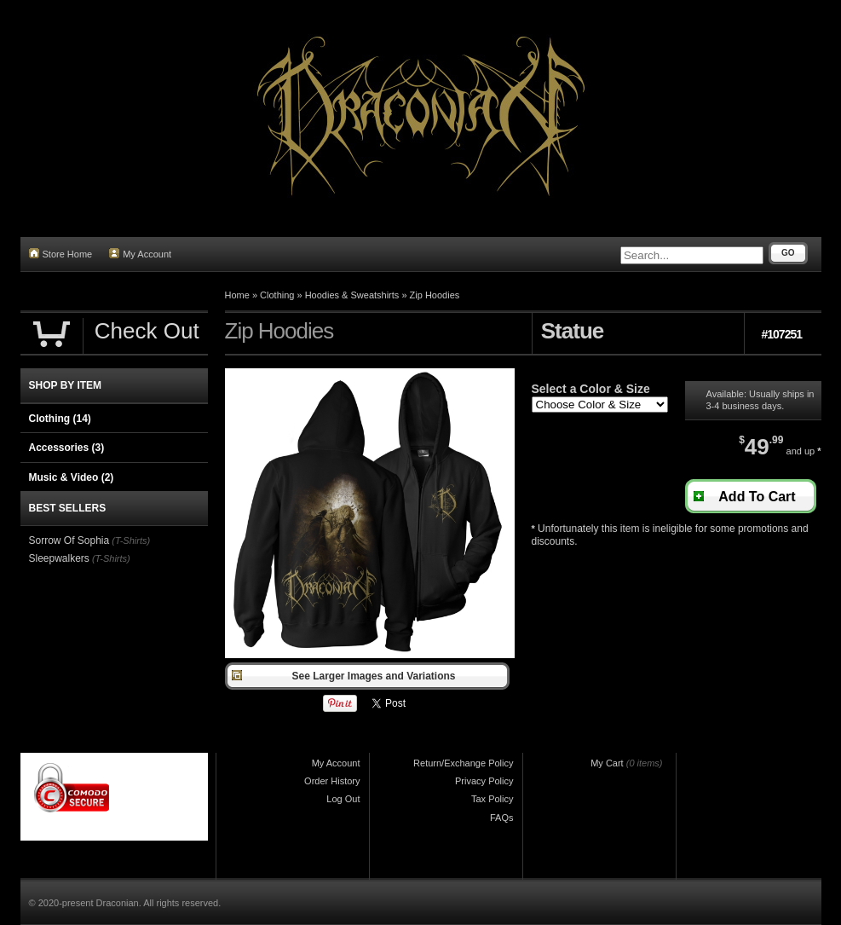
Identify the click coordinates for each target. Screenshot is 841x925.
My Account (140, 253)
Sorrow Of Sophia (69, 540)
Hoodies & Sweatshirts (352, 295)
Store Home (61, 253)
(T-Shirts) (131, 540)
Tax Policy (492, 799)
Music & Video (71, 477)
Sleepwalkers (59, 558)
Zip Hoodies (435, 295)
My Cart (607, 763)
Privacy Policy (484, 781)
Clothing (277, 295)
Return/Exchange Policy (463, 763)
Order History (332, 781)
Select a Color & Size (591, 389)
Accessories (67, 448)
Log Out (343, 799)
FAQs (502, 817)
